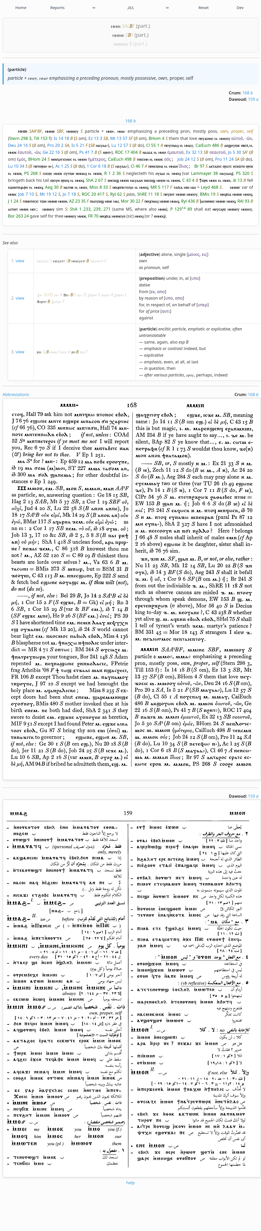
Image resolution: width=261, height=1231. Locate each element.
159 (253, 99)
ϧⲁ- (66, 295)
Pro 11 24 (224, 159)
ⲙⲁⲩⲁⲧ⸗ (59, 261)
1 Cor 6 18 (96, 166)
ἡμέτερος (97, 159)
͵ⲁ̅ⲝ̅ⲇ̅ (130, 7)
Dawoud (237, 99)
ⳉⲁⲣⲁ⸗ (105, 295)
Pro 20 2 (55, 145)
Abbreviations (16, 394)
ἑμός (21, 159)
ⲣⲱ (39, 352)
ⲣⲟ (73, 352)
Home (20, 7)
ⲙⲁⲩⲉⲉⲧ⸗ (96, 261)
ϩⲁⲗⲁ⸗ (56, 301)
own (162, 78)
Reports (57, 7)
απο (161, 291)
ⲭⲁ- (79, 295)
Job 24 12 (186, 159)
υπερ (202, 305)
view (20, 261)
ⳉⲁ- (56, 295)
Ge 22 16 (51, 152)
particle (17, 69)
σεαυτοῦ (218, 152)
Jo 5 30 (234, 152)
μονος (194, 254)
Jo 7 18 (69, 194)
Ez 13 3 (95, 138)
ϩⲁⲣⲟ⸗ (92, 295)
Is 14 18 (61, 138)
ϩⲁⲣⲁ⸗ (119, 295)
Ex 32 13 (194, 152)
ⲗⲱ (82, 352)
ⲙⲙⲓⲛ (115, 25)
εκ (153, 291)
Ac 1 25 (62, 166)
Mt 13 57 (118, 138)
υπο (195, 278)
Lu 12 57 (119, 145)
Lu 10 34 (16, 166)
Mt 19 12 (48, 194)
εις (204, 254)
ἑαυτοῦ (24, 152)
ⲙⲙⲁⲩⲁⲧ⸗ (78, 261)
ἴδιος (183, 166)
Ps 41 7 (86, 152)
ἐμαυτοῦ (175, 152)
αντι (166, 311)
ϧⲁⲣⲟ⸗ (41, 301)
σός (167, 159)
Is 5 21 (77, 145)
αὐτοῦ (237, 138)
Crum (234, 93)
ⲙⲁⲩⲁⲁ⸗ (43, 261)
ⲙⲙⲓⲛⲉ (118, 34)
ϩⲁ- (40, 295)
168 (247, 93)
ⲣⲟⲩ (64, 352)
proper (177, 78)
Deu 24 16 (18, 145)
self (189, 78)
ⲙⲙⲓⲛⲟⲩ (121, 43)
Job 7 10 (26, 194)
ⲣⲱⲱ (53, 352)
